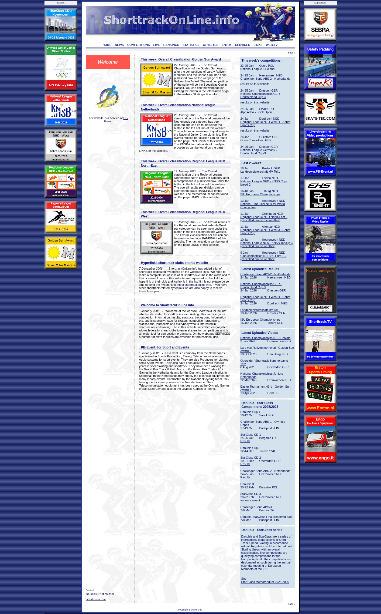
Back (290, 52)
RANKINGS (171, 44)
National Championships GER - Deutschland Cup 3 (261, 95)
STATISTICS (191, 44)
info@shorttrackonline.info (194, 284)
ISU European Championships (260, 194)
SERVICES (242, 44)
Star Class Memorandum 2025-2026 (265, 581)
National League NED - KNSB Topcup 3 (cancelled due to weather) (267, 244)
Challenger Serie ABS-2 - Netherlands (265, 78)
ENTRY (227, 44)
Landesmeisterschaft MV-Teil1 (260, 171)
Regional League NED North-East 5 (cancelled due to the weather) (264, 218)
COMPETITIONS (138, 44)
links (206, 271)
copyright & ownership (190, 609)
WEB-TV (271, 44)
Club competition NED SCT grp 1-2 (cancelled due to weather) (264, 257)
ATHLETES (210, 44)
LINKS (257, 44)
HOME (106, 44)
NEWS (119, 44)
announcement (250, 500)
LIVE (156, 44)
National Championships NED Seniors (266, 338)
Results (245, 441)
